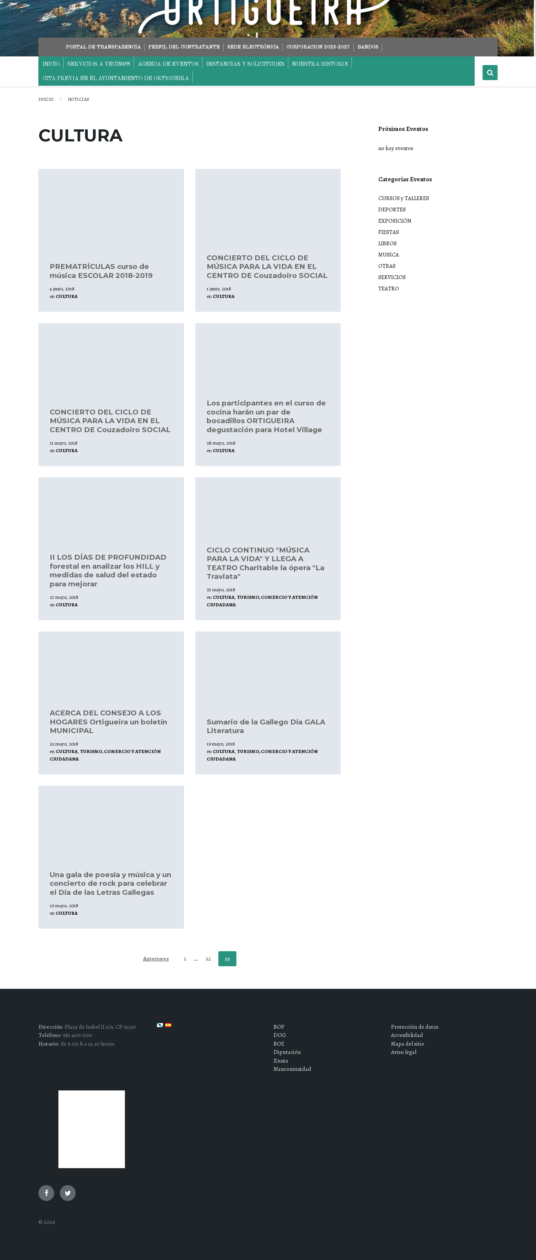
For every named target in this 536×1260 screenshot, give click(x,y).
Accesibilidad (407, 1035)
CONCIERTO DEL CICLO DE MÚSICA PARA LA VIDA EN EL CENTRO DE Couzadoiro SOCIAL (267, 267)
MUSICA (388, 254)
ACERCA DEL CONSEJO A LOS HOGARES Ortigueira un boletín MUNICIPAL (108, 722)
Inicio (46, 99)
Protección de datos (415, 1027)
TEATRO (388, 288)
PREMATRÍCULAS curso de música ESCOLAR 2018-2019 (101, 270)
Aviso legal (403, 1052)
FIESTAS (388, 232)
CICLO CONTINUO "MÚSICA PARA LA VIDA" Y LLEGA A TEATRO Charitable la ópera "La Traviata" (265, 563)
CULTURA (67, 296)
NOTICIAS (79, 99)
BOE (279, 1043)
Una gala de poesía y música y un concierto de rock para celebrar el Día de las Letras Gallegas (110, 883)
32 (208, 958)
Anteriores (156, 958)
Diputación (287, 1052)
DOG (280, 1035)
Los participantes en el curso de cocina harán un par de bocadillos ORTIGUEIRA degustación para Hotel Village (266, 416)
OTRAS (387, 266)
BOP (279, 1027)
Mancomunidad (292, 1069)
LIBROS (387, 243)
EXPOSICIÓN (394, 221)
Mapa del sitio (407, 1043)
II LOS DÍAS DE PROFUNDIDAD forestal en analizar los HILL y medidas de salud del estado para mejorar (108, 570)
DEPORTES (392, 209)
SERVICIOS (392, 277)
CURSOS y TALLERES (403, 198)
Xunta (281, 1060)
